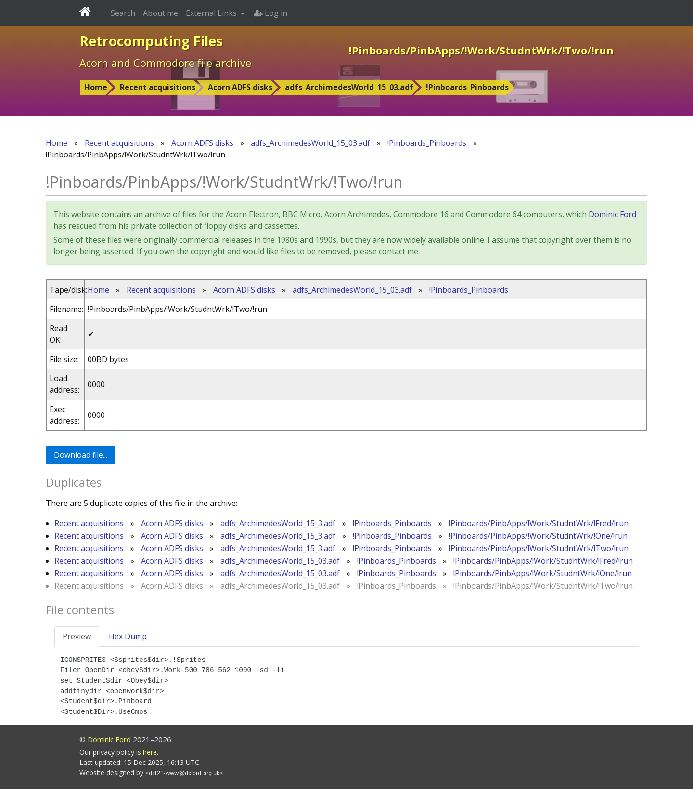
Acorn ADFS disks (240, 87)
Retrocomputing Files (151, 41)
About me (160, 13)
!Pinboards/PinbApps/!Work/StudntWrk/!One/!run (538, 535)
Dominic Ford (612, 214)
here (150, 752)
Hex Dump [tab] (128, 636)
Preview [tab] (77, 636)
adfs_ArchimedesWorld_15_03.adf (349, 87)
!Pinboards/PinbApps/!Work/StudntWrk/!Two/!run (539, 548)
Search (123, 13)
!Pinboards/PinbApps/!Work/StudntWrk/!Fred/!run (539, 523)
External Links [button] (212, 13)
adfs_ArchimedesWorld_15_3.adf (277, 523)
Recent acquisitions (157, 87)
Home (95, 87)
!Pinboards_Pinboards (467, 87)
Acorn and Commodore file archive (165, 62)
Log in (270, 13)
